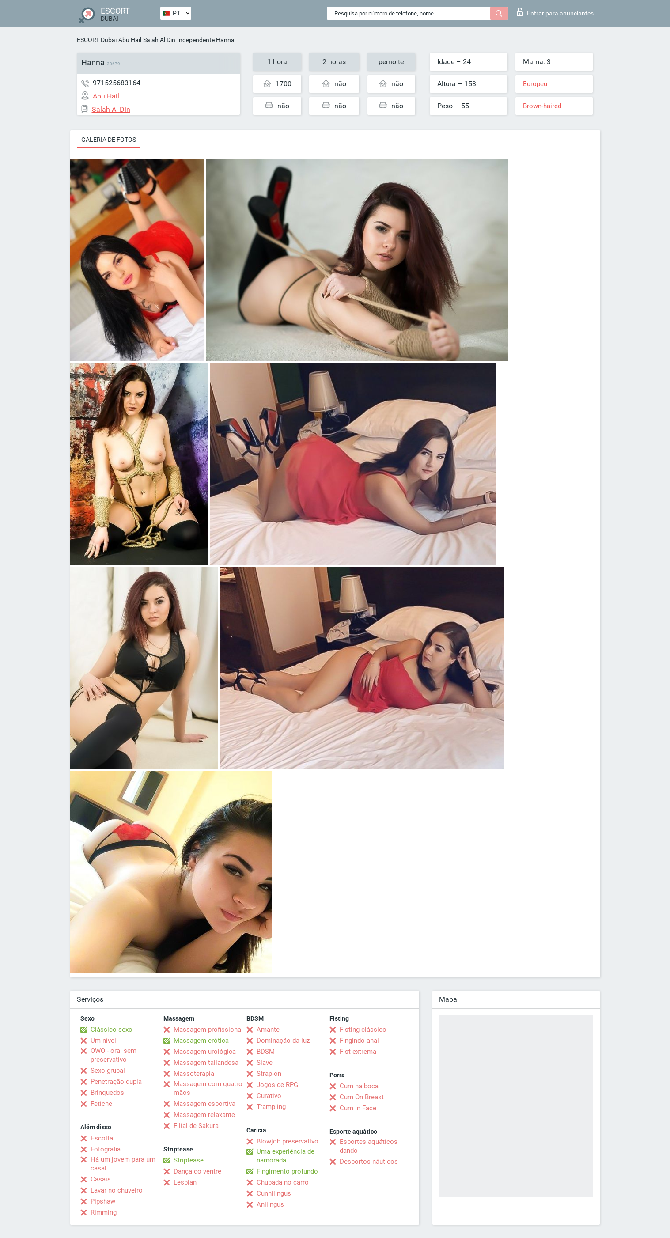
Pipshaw (103, 1201)
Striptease (189, 1160)
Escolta (102, 1138)
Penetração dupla (116, 1082)
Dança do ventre (197, 1171)
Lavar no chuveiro (117, 1190)
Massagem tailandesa (206, 1063)
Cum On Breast (362, 1097)
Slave (265, 1063)
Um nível (103, 1041)
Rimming (104, 1212)
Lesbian (185, 1182)
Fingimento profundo (287, 1171)
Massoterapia (194, 1074)
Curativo (269, 1096)
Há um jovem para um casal (123, 1163)
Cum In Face (358, 1108)
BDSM (266, 1052)
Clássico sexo (111, 1030)
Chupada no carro (283, 1182)
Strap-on (269, 1074)
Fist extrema (358, 1052)
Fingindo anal (359, 1041)
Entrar (555, 12)
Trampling (271, 1107)
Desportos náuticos (369, 1162)
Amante (268, 1030)
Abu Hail (129, 39)
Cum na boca (359, 1086)
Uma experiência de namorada (285, 1155)
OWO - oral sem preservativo (113, 1055)
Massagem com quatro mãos (208, 1088)
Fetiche (101, 1104)
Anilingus (270, 1204)
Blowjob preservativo (287, 1141)
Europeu (535, 84)
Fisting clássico (363, 1030)
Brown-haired (542, 106)
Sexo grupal (108, 1071)
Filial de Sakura (196, 1126)
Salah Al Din (159, 39)
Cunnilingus (274, 1193)
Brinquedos (107, 1093)
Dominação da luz (283, 1041)
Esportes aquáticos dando (368, 1146)
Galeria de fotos (108, 139)
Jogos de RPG (277, 1085)
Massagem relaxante (204, 1115)
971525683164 (116, 83)
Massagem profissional (208, 1030)
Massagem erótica (201, 1041)
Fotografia (106, 1149)
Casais (101, 1179)
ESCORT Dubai (97, 39)
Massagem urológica (205, 1052)
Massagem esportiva (204, 1104)
